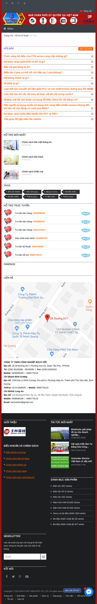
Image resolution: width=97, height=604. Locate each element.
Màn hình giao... (33, 192)
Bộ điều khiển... (71, 192)
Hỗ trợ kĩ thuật (22, 35)
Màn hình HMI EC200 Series (66, 508)
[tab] (76, 49)
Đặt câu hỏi (86, 49)
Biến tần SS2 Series (62, 497)
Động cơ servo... (52, 192)
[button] (85, 11)
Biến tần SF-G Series (63, 491)
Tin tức (10, 599)
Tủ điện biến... (50, 197)
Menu (10, 28)
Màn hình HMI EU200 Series (66, 502)
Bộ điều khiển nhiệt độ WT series (68, 524)
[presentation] (76, 49)
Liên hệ (20, 599)
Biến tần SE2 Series (62, 486)
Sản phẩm (33, 596)
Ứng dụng (57, 596)
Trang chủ (8, 35)
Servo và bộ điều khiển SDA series (69, 513)
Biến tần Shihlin (14, 192)
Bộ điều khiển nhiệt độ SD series (68, 519)
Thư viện (69, 596)
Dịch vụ (45, 596)
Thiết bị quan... (32, 197)
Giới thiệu (21, 596)
